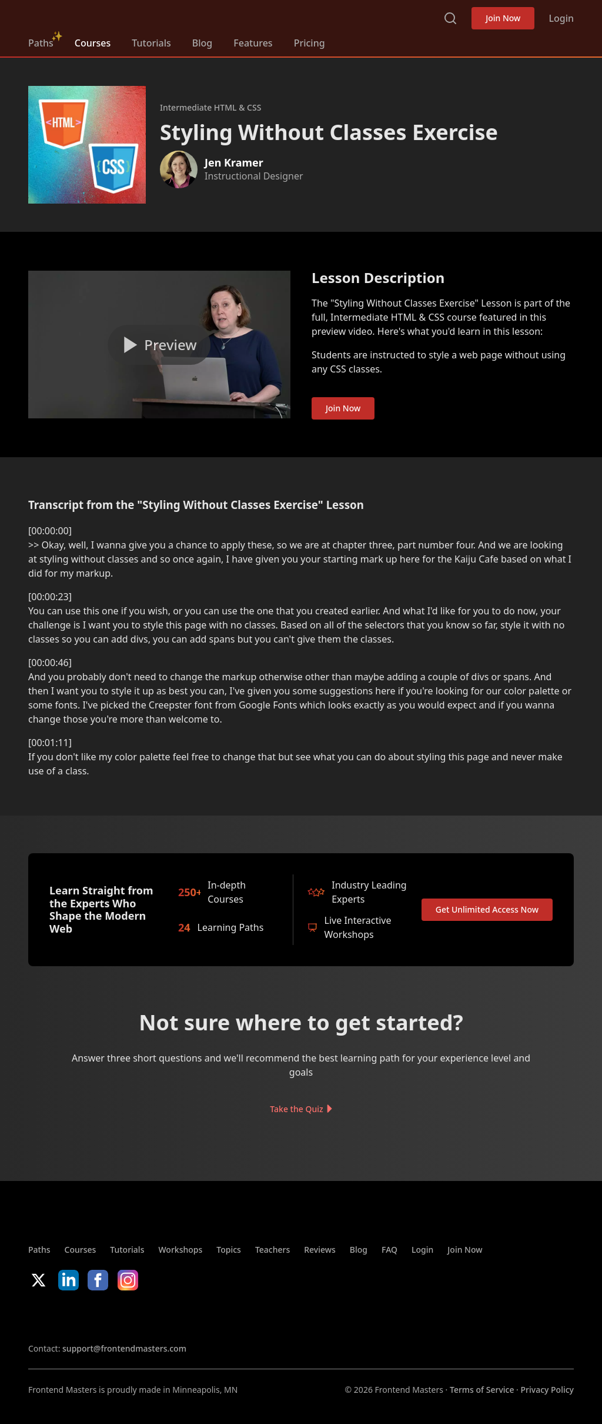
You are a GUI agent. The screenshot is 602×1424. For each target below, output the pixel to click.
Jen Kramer (234, 162)
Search (450, 18)
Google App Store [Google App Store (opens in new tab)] (148, 1316)
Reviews (320, 1249)
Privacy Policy (547, 1389)
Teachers (272, 1249)
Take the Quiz (296, 1108)
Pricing (309, 42)
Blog (202, 42)
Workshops (180, 1249)
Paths (40, 42)
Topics (228, 1249)
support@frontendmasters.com (124, 1348)
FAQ (389, 1249)
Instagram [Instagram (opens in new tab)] (128, 1280)
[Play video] (159, 344)
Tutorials (151, 42)
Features (252, 42)
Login (561, 18)
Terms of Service (482, 1389)
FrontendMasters (90, 16)
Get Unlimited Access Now (487, 909)
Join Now (503, 18)
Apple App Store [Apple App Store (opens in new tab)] (63, 1316)
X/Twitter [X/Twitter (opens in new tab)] (38, 1280)
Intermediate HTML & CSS (210, 107)
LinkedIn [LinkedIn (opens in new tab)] (68, 1280)
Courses (93, 42)
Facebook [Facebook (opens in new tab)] (98, 1280)
